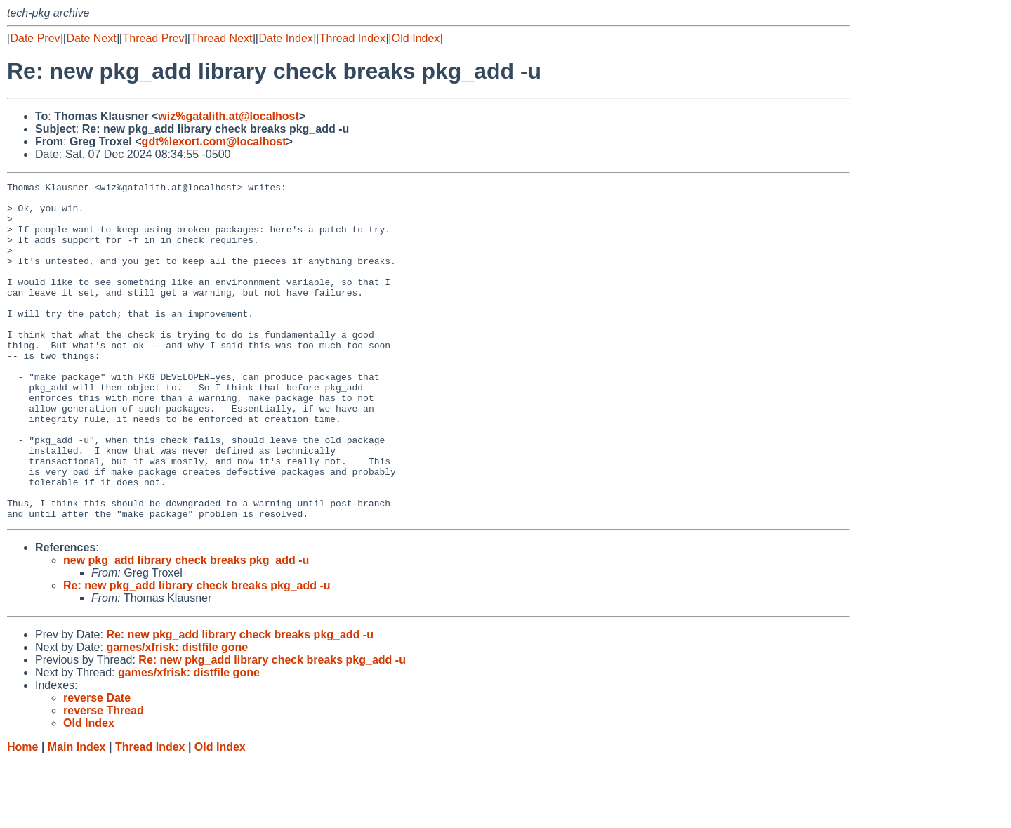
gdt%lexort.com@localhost (214, 141)
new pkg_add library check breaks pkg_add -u (186, 627)
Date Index (285, 38)
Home (22, 814)
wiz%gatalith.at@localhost (228, 116)
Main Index (77, 814)
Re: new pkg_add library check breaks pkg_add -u (197, 653)
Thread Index (352, 38)
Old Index (416, 38)
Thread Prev (154, 38)
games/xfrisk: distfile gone (177, 715)
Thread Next (221, 38)
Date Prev (35, 38)
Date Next (91, 38)
